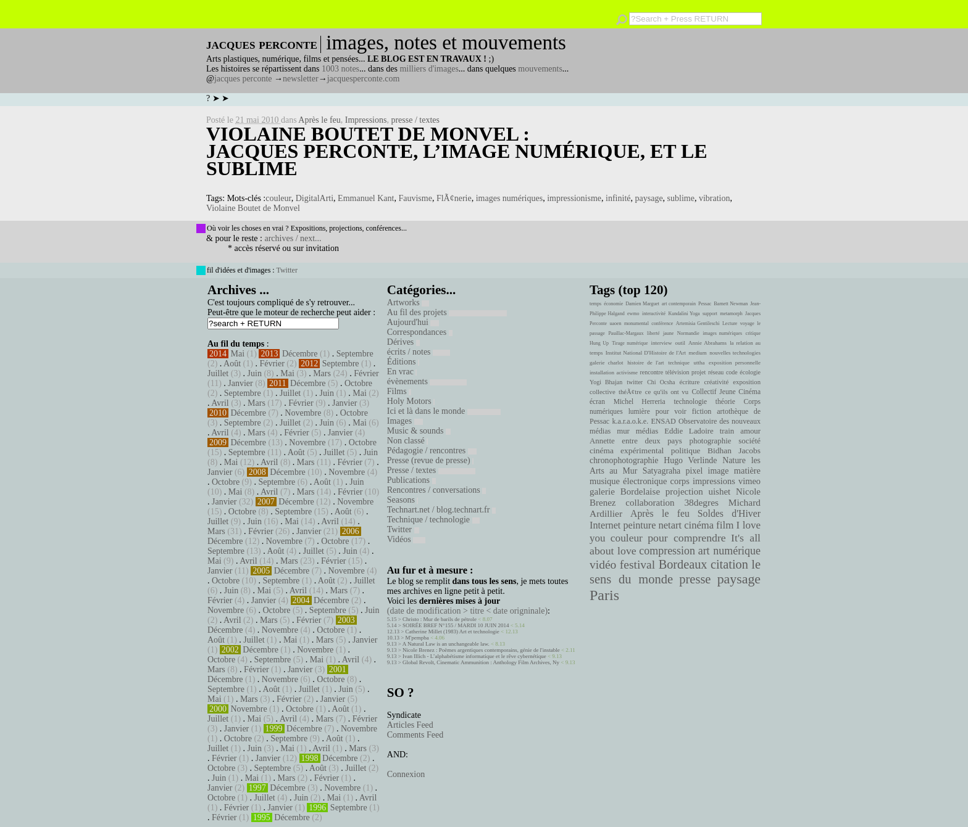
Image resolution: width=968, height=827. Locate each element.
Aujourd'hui (413, 322)
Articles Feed (410, 725)
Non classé (407, 440)
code (732, 372)
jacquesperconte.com (363, 78)
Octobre (358, 383)
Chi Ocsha (661, 382)
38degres (701, 502)
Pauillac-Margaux (625, 333)
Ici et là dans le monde (444, 411)
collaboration (649, 503)
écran (597, 401)
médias (647, 431)
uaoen (615, 323)
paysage (649, 198)
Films (399, 391)
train (727, 431)
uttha (699, 363)
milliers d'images (428, 68)
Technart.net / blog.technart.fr (441, 509)
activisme (627, 372)
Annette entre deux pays (636, 441)
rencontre (652, 372)
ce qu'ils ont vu (666, 391)
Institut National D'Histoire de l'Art (646, 353)
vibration (714, 198)
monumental (636, 323)
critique (753, 333)
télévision (678, 372)
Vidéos (406, 539)
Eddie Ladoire (689, 431)
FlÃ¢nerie (454, 198)
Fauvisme (415, 198)
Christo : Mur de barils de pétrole (440, 619)
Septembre (354, 353)
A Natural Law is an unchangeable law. (446, 644)
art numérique (729, 551)
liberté (653, 333)
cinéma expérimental (627, 450)
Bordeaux (683, 564)
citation (729, 564)
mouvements (540, 68)
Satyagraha (662, 470)
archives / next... (292, 238)
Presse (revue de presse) (430, 460)
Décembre (300, 353)
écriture (690, 381)
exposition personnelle (735, 363)
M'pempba (417, 638)
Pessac (704, 304)
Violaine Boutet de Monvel (253, 208)
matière (747, 470)
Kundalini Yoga (684, 313)
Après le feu (319, 120)
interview (661, 343)
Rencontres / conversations (436, 490)
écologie (750, 372)
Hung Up (599, 343)
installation (602, 372)
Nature (734, 460)
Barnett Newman (731, 304)
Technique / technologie (433, 519)
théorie (725, 401)
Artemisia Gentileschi (698, 323)
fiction (702, 411)
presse (695, 579)
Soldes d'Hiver (729, 513)
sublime (681, 198)
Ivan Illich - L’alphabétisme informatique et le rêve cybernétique (474, 656)
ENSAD (663, 421)
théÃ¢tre (630, 391)
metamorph (731, 313)
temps (595, 304)
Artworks (408, 302)
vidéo (603, 564)
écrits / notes (418, 351)
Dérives (403, 342)
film (724, 525)
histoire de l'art (645, 363)
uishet (719, 491)
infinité (618, 198)
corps (680, 481)
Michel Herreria (640, 401)
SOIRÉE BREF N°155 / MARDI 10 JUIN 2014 (456, 625)
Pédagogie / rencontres (432, 450)
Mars (322, 373)
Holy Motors (411, 401)
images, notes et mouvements (446, 42)
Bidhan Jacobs (734, 450)
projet (698, 372)
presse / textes (415, 120)
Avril (220, 403)
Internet (605, 525)
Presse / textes (431, 470)
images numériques (509, 198)
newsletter (301, 78)
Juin (255, 373)
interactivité (654, 313)
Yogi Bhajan (606, 382)
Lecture (729, 323)
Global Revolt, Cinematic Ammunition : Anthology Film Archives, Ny (481, 662)
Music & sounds (419, 430)
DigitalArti (314, 198)
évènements (427, 381)
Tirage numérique (630, 343)
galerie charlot (607, 363)
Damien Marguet (642, 304)
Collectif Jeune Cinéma (726, 391)
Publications (411, 480)
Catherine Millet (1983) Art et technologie (452, 631)
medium (697, 353)
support (710, 313)
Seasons (403, 499)
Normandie (688, 333)
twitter (635, 382)
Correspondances (420, 332)
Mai (238, 353)
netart (670, 525)
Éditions (403, 361)
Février (271, 363)
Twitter (286, 270)
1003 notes (340, 68)
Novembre (303, 413)
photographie (711, 441)
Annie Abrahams (707, 343)
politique (686, 450)
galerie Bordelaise (625, 491)
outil (680, 343)
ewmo (633, 313)
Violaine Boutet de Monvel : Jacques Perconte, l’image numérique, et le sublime (456, 151)
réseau (716, 372)
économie (613, 304)
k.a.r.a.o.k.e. (630, 421)
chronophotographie (624, 460)
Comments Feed (415, 734)
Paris (604, 595)
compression (667, 551)
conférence (662, 323)
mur (623, 431)
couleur (278, 198)
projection (684, 491)
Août (232, 363)
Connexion (406, 774)
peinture (639, 525)
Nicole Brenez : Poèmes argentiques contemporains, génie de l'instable (481, 650)
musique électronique (628, 481)
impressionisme (574, 198)
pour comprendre (687, 538)
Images (405, 421)
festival (637, 564)
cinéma (699, 525)
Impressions (366, 120)
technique (679, 363)
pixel (694, 470)
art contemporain (679, 304)
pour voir (671, 411)
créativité (716, 381)
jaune (668, 333)
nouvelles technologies (735, 353)
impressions (714, 481)
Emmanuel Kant (366, 198)
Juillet (217, 373)
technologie (690, 401)
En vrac (402, 371)
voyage (747, 323)
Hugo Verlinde (690, 460)
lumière (639, 411)
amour (750, 431)
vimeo (749, 481)
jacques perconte (243, 78)
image (718, 470)
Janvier (240, 383)
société (749, 441)
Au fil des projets (447, 312)
